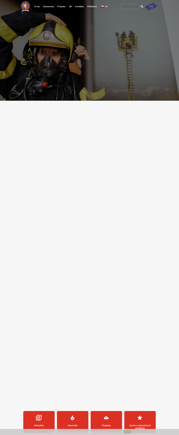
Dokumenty (48, 6)
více (39, 422)
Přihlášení (92, 6)
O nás (37, 6)
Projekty (61, 6)
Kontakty (79, 6)
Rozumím (127, 432)
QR (70, 6)
